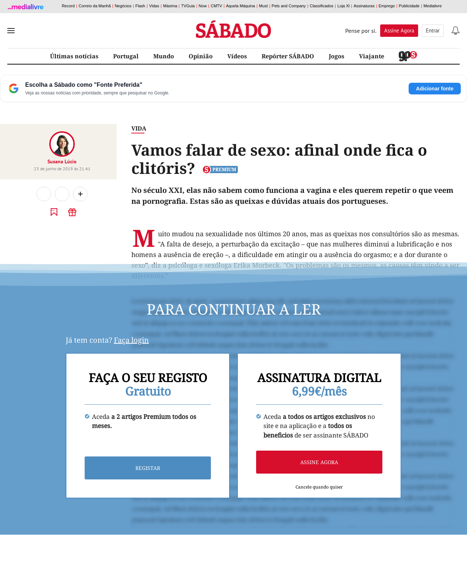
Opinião (201, 56)
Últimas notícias (74, 56)
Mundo (163, 56)
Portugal (126, 56)
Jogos (336, 56)
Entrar (433, 30)
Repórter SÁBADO (288, 56)
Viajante (371, 56)
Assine (399, 30)
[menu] (11, 31)
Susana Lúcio (62, 161)
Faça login (131, 340)
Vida (138, 128)
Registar (147, 467)
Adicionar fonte (435, 89)
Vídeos (237, 56)
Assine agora (319, 462)
